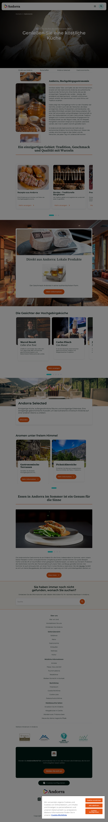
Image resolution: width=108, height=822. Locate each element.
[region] (73, 807)
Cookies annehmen (94, 800)
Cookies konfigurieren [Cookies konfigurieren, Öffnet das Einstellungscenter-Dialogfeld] (94, 811)
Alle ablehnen (94, 805)
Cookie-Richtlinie (59, 815)
